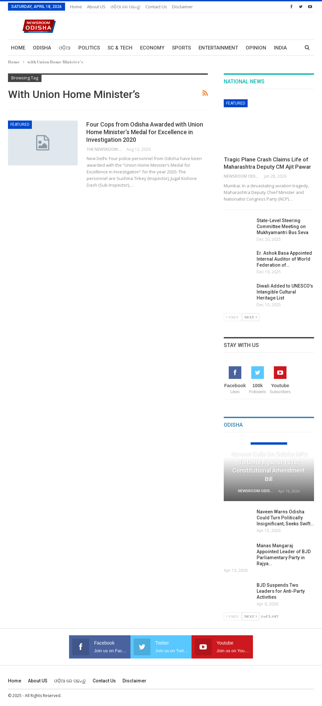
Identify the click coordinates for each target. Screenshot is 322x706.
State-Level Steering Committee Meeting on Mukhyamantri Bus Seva (282, 226)
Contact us (156, 7)
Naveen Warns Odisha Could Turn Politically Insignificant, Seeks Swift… (285, 517)
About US (96, 7)
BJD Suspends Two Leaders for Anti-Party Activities (281, 591)
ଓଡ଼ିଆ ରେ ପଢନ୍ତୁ (125, 7)
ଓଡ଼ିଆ (65, 48)
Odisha (42, 48)
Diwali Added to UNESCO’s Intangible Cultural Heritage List (285, 292)
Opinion (256, 48)
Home (76, 7)
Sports (181, 48)
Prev (232, 316)
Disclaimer (182, 7)
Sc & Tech (120, 48)
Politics (89, 48)
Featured (20, 124)
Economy (152, 48)
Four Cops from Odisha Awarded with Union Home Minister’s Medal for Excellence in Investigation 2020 (144, 132)
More (281, 48)
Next (250, 316)
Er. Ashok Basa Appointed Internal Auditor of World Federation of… (284, 259)
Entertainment (218, 48)
